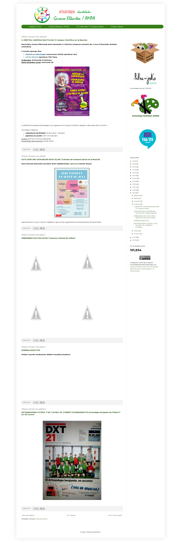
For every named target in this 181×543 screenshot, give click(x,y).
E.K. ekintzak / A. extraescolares (90, 26)
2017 (134, 187)
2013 (134, 240)
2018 (134, 184)
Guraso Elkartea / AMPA (59, 26)
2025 (134, 164)
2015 (134, 193)
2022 (134, 173)
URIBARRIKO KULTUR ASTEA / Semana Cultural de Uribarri (48, 238)
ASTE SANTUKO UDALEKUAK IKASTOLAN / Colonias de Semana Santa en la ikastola (60, 159)
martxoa (137, 204)
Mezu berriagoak (28, 515)
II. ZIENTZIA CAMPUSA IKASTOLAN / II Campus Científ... (146, 207)
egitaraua (74, 164)
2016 (134, 190)
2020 (134, 178)
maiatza (137, 201)
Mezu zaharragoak (115, 515)
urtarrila (137, 234)
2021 (134, 175)
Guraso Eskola (117, 26)
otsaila (136, 231)
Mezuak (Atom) (41, 519)
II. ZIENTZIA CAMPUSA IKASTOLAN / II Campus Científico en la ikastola (54, 40)
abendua (137, 195)
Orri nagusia (71, 515)
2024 (134, 167)
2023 (134, 170)
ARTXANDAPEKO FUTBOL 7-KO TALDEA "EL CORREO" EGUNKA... (145, 225)
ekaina (136, 198)
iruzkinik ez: (26, 149)
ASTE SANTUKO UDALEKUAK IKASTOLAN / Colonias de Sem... (146, 212)
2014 (134, 237)
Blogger (83, 532)
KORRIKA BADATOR (30, 350)
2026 (134, 161)
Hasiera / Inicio (35, 26)
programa (37, 222)
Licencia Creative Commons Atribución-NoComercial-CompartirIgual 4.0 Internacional (144, 269)
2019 (134, 181)
